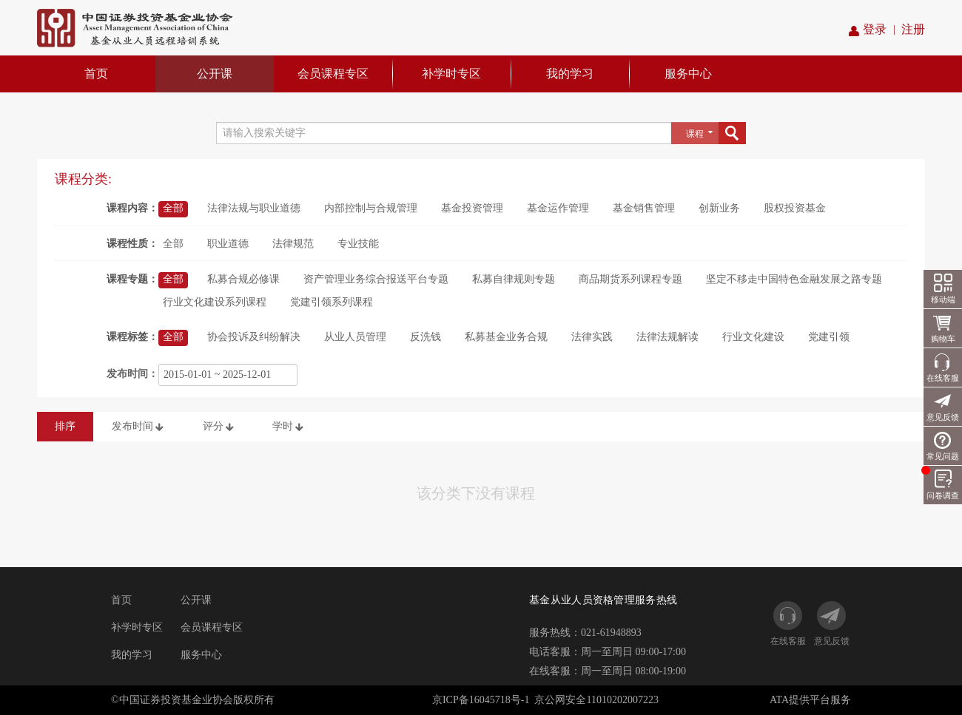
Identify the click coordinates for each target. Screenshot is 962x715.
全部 (173, 208)
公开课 (214, 73)
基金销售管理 (644, 208)
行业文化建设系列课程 (214, 302)
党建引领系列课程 (331, 302)
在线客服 (942, 377)
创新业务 (719, 208)
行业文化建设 (753, 336)
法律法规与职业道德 (253, 208)
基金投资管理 (472, 208)
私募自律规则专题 (513, 279)
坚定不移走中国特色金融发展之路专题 (794, 279)
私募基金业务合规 (506, 336)
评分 (220, 427)
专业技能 (358, 243)
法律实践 (592, 336)
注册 (913, 29)
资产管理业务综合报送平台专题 (375, 279)
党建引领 (829, 336)
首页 (96, 73)
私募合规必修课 (243, 279)
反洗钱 (425, 336)
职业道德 (228, 243)
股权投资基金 (795, 208)
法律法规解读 (667, 336)
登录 (868, 30)
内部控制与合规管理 (370, 208)
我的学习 (569, 73)
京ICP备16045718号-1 (480, 699)
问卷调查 (941, 483)
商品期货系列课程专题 (630, 279)
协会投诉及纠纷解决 (253, 336)
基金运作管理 (558, 208)
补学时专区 (451, 73)
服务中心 (688, 73)
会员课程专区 (333, 73)
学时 (289, 427)
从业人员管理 (355, 336)
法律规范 (293, 243)
